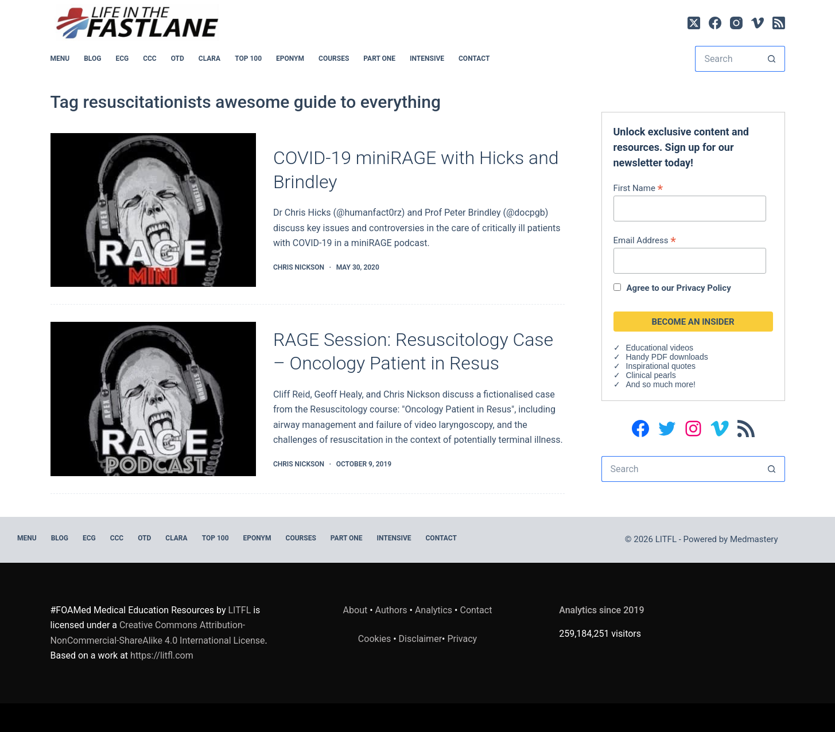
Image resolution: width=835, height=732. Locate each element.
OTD (177, 58)
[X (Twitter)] (694, 23)
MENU (60, 58)
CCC (150, 58)
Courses (334, 58)
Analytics (433, 610)
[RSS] (778, 23)
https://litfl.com (161, 655)
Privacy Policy (704, 288)
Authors (391, 610)
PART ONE (379, 58)
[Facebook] (715, 23)
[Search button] (772, 59)
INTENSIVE (427, 58)
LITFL (239, 610)
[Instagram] (736, 23)
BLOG (92, 58)
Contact (474, 58)
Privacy (462, 638)
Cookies (375, 638)
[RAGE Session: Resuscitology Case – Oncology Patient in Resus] (153, 399)
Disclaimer (420, 638)
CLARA (209, 58)
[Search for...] (727, 59)
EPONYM (290, 58)
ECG (122, 58)
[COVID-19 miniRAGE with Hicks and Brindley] (153, 210)
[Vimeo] (757, 23)
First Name (638, 188)
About (355, 610)
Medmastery (754, 539)
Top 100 (248, 58)
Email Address (644, 240)
